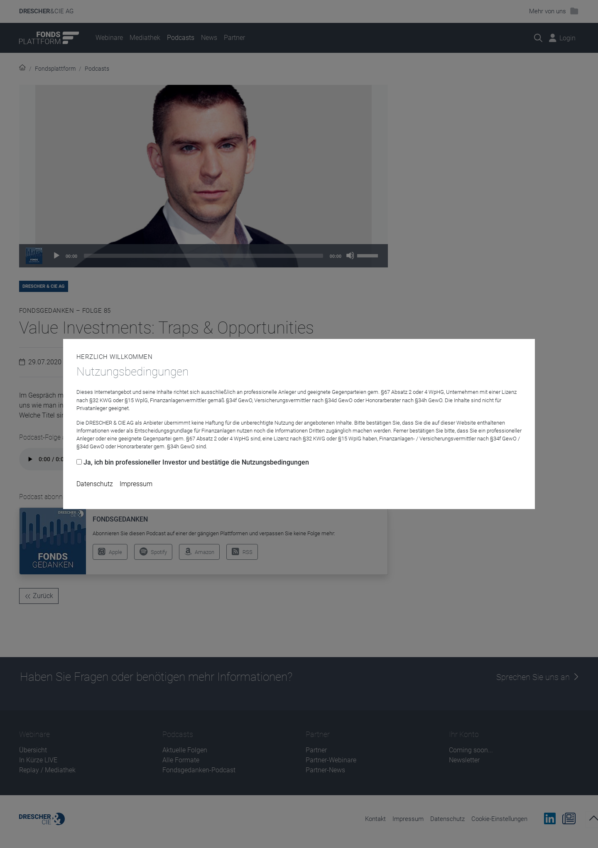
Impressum (136, 484)
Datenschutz (94, 484)
